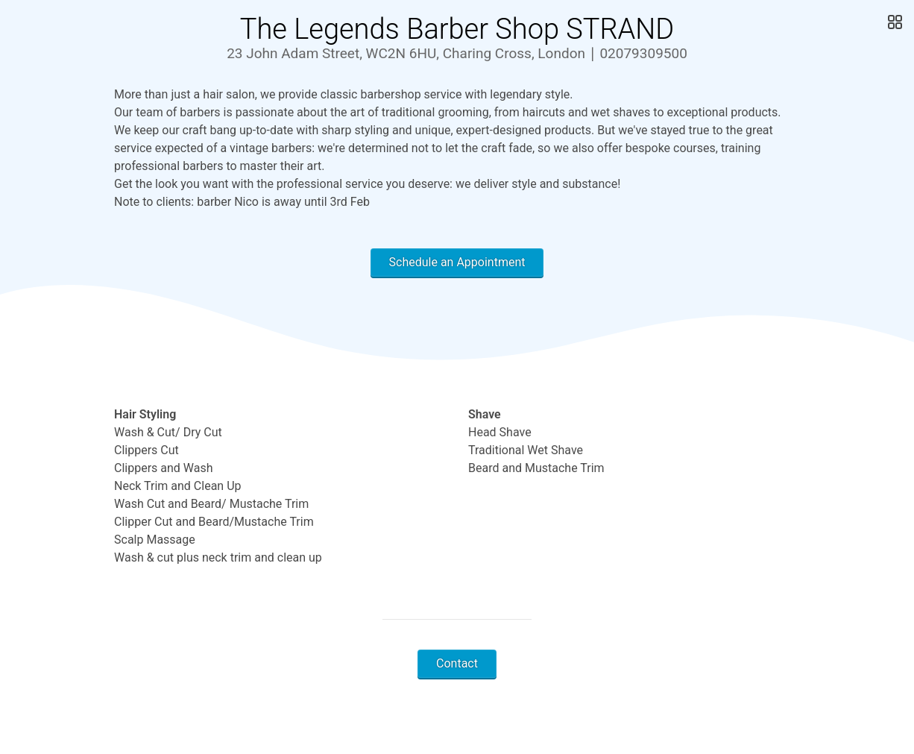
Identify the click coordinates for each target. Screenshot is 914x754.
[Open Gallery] (893, 22)
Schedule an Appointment (457, 262)
